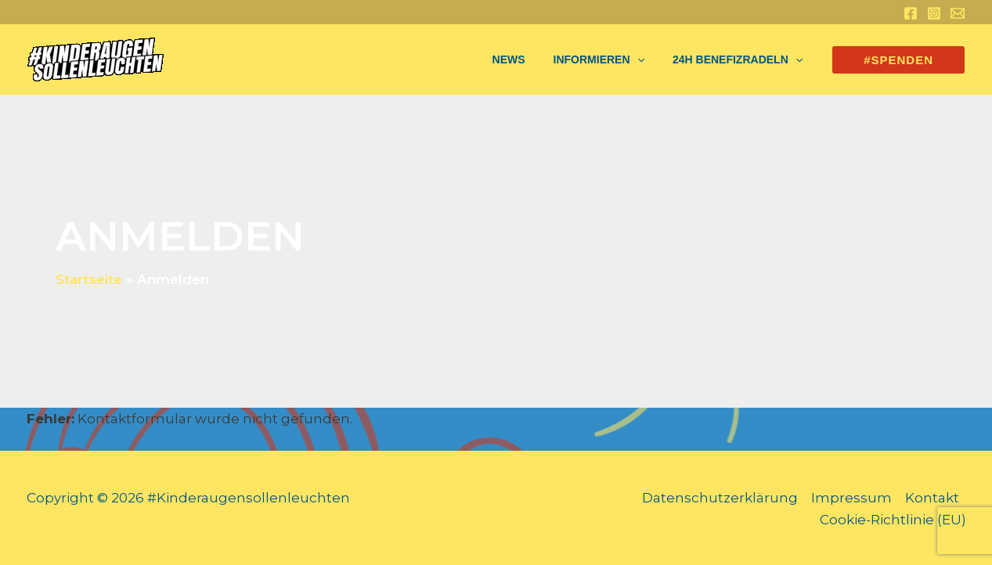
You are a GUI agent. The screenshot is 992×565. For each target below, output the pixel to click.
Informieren (608, 59)
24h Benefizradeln (741, 59)
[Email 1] (958, 13)
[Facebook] (911, 13)
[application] (647, 59)
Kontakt (932, 498)
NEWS (524, 59)
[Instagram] (934, 13)
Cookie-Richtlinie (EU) (893, 519)
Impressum (851, 498)
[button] (898, 60)
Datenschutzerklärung (720, 498)
